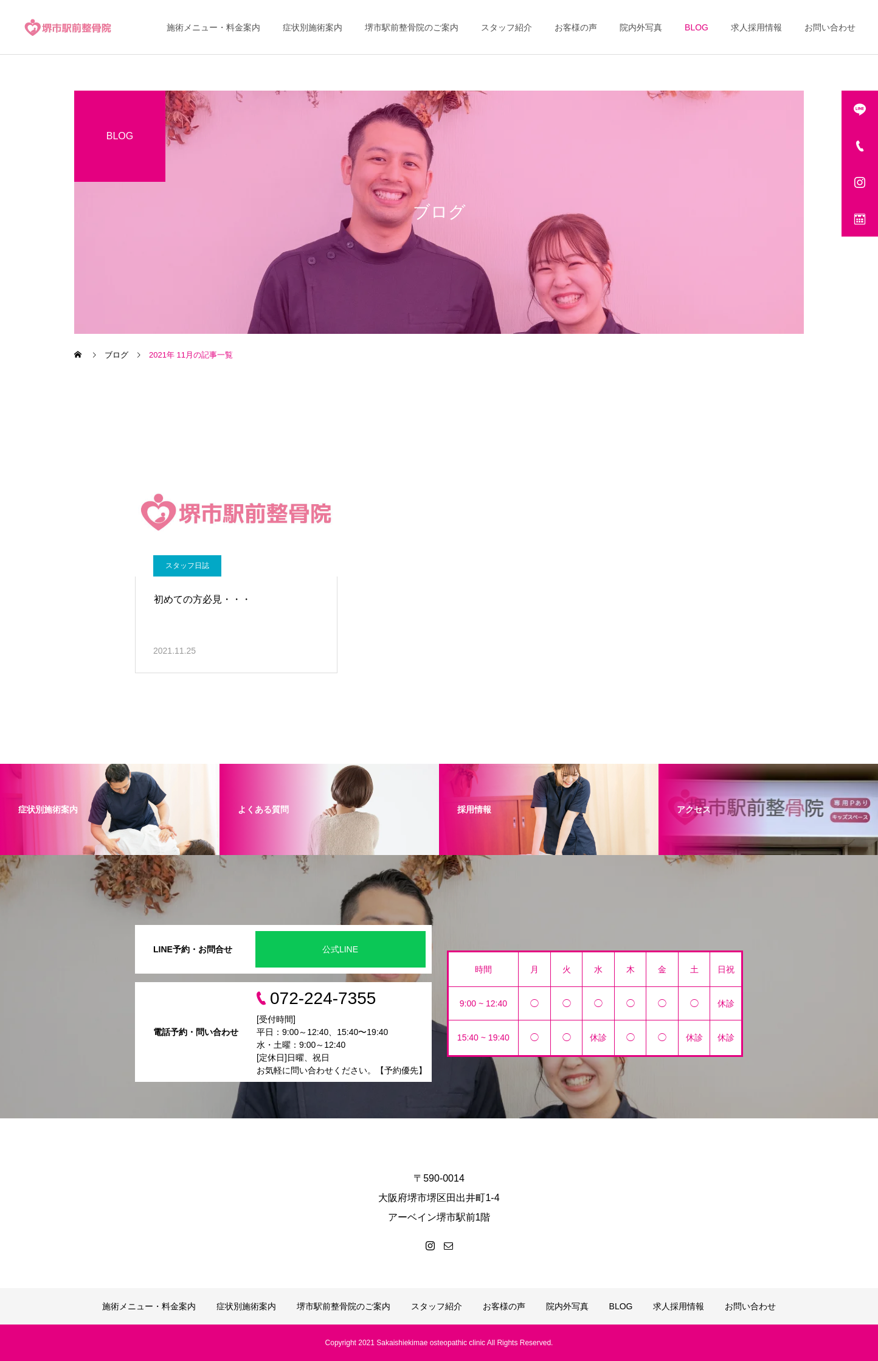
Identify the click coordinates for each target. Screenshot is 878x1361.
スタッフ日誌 (187, 565)
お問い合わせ (830, 27)
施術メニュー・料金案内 (213, 27)
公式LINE (340, 949)
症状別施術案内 (312, 27)
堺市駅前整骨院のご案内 (411, 27)
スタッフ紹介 (506, 27)
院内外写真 (641, 27)
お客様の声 (576, 27)
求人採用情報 (756, 27)
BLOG (696, 27)
